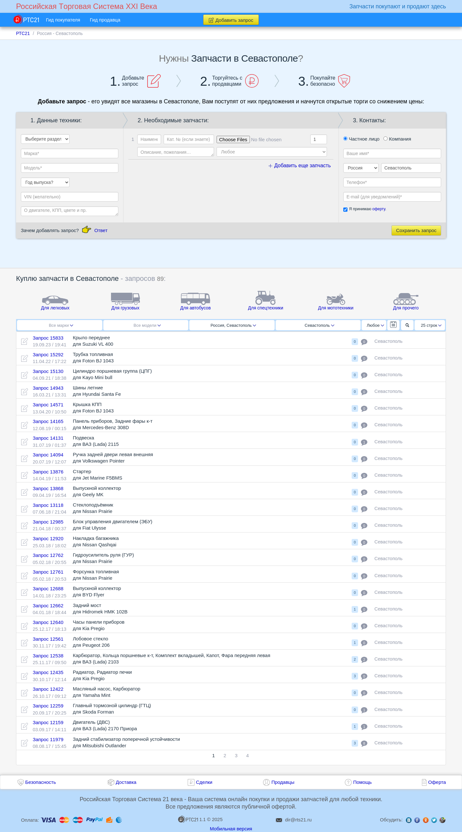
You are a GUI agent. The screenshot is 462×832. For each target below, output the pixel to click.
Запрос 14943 (48, 388)
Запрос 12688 (48, 588)
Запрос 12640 (48, 622)
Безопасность (40, 782)
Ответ (100, 230)
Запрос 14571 (48, 404)
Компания (397, 139)
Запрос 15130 (48, 371)
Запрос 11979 (48, 739)
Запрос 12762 (48, 555)
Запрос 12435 (48, 672)
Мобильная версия (231, 828)
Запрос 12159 (48, 722)
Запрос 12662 (48, 605)
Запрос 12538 (48, 655)
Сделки (204, 782)
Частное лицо (361, 139)
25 (431, 325)
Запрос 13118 (48, 505)
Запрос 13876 (48, 471)
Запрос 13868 (48, 488)
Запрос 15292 (48, 354)
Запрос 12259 (48, 705)
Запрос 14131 (48, 438)
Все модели (147, 325)
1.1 (192, 819)
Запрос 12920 (48, 538)
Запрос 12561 (48, 639)
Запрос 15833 (48, 338)
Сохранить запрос (416, 230)
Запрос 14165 (48, 421)
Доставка (126, 782)
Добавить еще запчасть (300, 165)
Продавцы (283, 782)
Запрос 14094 (48, 454)
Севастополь (319, 325)
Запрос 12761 (48, 572)
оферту (378, 209)
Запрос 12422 (48, 689)
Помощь (362, 782)
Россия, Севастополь (233, 325)
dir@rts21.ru (298, 819)
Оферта (437, 782)
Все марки (61, 325)
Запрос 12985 (48, 521)
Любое (375, 325)
